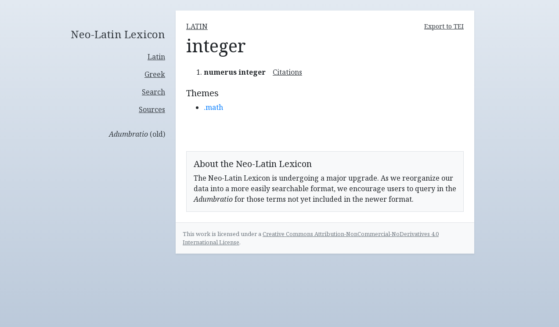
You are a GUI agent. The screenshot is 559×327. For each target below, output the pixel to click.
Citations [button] (287, 72)
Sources (152, 109)
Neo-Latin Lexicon (118, 34)
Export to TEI (444, 26)
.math (213, 107)
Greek (154, 74)
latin (197, 26)
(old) (137, 134)
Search (153, 92)
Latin (156, 57)
